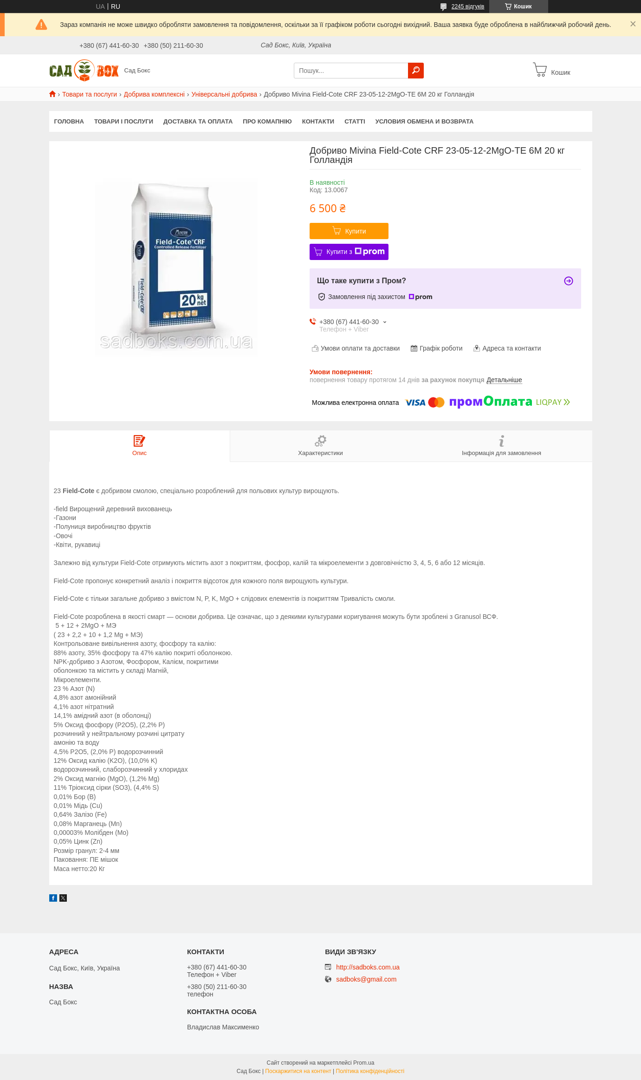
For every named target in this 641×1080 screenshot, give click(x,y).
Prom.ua (363, 1063)
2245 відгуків (468, 6)
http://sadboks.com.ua (368, 967)
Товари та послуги (89, 94)
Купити (355, 231)
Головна (69, 121)
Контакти (318, 121)
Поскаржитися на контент (298, 1071)
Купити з (356, 251)
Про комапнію (267, 121)
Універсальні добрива (224, 94)
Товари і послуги (123, 121)
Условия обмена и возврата (425, 121)
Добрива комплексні (154, 94)
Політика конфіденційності (370, 1071)
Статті (354, 121)
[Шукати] (416, 70)
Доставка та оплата (198, 121)
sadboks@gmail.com (366, 979)
